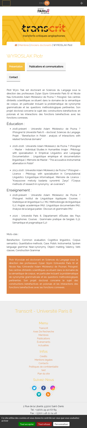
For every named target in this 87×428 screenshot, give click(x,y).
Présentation (16, 66)
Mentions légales (44, 359)
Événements (43, 342)
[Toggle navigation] (6, 3)
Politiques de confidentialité (43, 366)
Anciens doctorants (41, 45)
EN (40, 3)
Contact (13, 77)
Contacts (43, 363)
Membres (24, 45)
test (43, 370)
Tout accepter (27, 424)
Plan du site (43, 373)
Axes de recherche (43, 331)
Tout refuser (44, 424)
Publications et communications (46, 66)
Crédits (43, 356)
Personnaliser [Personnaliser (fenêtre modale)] (61, 424)
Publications (43, 338)
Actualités (43, 345)
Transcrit (43, 328)
